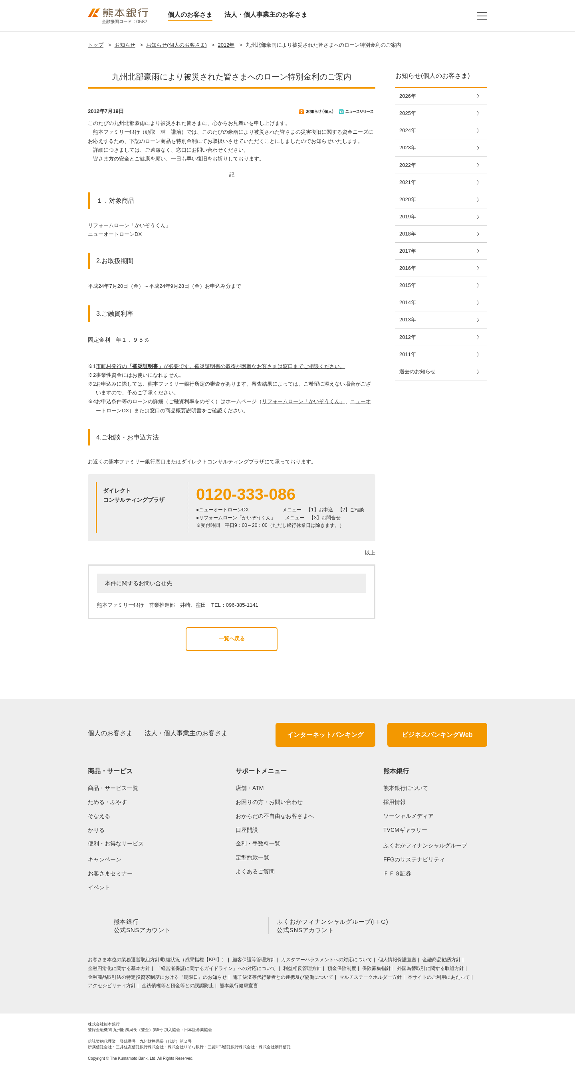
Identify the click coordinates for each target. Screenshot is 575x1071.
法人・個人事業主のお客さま (265, 14)
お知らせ (125, 45)
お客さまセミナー (110, 873)
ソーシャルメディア (408, 816)
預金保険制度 (341, 970)
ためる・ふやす (107, 802)
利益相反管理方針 (302, 970)
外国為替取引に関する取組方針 (430, 970)
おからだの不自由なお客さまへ (275, 816)
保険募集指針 (376, 970)
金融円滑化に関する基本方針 (119, 970)
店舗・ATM (250, 788)
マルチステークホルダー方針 (370, 979)
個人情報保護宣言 (397, 961)
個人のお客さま (190, 14)
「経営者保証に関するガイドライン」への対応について (216, 970)
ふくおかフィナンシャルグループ (425, 845)
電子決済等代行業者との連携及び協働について (283, 979)
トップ (95, 45)
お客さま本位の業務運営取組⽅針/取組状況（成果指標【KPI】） (157, 961)
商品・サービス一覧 (113, 788)
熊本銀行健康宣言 (239, 987)
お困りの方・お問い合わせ (269, 802)
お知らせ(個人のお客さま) (176, 45)
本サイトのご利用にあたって (439, 979)
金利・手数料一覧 (258, 843)
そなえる (99, 816)
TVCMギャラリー (405, 830)
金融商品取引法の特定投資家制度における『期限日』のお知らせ (157, 979)
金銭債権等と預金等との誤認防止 (178, 987)
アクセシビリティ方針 (112, 987)
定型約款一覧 (252, 857)
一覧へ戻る (232, 638)
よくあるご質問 (255, 871)
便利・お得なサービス (116, 843)
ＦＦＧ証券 (397, 873)
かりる (96, 830)
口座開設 (247, 830)
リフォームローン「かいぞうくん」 (303, 401)
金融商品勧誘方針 (441, 961)
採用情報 (394, 802)
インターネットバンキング (325, 734)
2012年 (226, 45)
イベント (99, 887)
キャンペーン (104, 859)
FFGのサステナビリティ (414, 859)
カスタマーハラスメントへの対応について (326, 961)
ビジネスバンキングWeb (437, 734)
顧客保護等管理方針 (254, 961)
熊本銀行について (405, 788)
